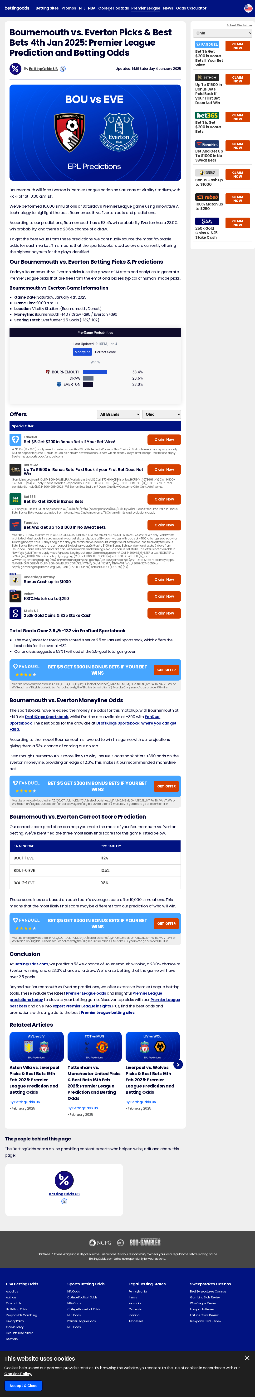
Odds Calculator (191, 8)
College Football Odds (82, 1297)
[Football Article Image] (37, 1047)
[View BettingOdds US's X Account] (63, 69)
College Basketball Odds (84, 1309)
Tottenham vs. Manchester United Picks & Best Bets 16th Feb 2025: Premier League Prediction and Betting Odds (94, 1082)
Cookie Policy (15, 1327)
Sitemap (12, 1339)
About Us (12, 1291)
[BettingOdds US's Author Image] (64, 1180)
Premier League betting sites (108, 1012)
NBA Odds (74, 1303)
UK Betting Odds (17, 1309)
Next (178, 1064)
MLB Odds (74, 1327)
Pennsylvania (138, 1291)
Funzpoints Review (202, 1309)
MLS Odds (74, 1315)
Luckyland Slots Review (205, 1321)
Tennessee (136, 1321)
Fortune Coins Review (204, 1315)
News (168, 8)
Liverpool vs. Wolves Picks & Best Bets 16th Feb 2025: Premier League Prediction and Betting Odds (150, 1079)
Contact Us (13, 1303)
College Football (113, 8)
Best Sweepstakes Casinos (208, 1291)
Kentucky (135, 1303)
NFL (82, 8)
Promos (69, 8)
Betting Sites (47, 8)
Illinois (133, 1297)
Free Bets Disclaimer (19, 1333)
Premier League (145, 8)
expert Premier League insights (82, 1006)
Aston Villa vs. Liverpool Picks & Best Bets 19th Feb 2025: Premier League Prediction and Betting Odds (34, 1079)
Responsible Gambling (21, 1315)
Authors (11, 1297)
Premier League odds (86, 993)
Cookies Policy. (18, 1374)
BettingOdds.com (31, 964)
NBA (91, 8)
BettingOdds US (43, 69)
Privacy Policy (15, 1321)
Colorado (135, 1309)
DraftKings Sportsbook (46, 717)
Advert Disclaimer (239, 25)
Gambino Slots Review (205, 1297)
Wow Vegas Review (203, 1303)
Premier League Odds (81, 1321)
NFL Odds (73, 1291)
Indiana (134, 1315)
